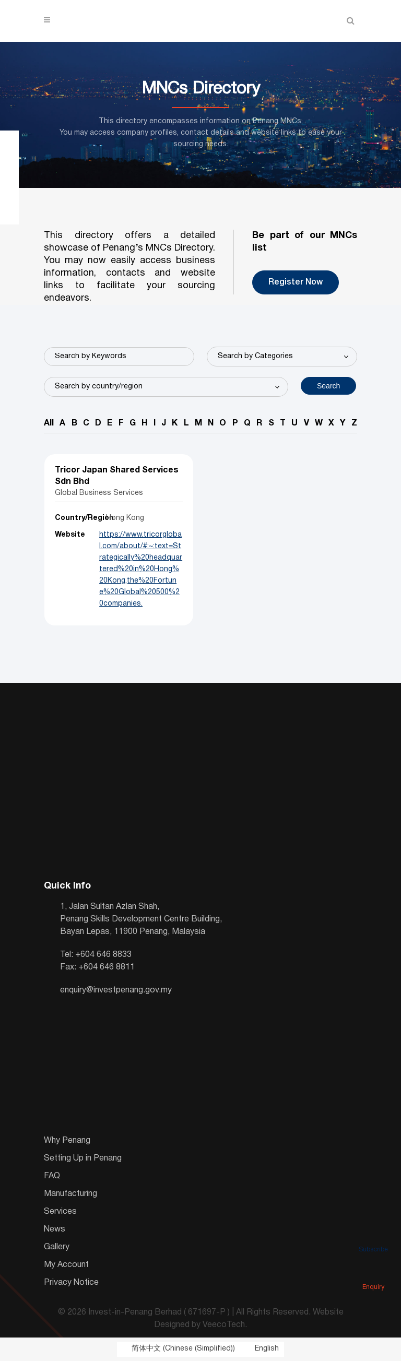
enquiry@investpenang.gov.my (116, 990)
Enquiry (373, 1273)
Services (60, 1211)
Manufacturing (70, 1194)
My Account (66, 1265)
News (54, 1229)
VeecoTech (224, 1325)
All (49, 423)
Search (328, 386)
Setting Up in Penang (83, 1158)
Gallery (56, 1247)
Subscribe (373, 1235)
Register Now (295, 282)
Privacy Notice (71, 1282)
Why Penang (67, 1140)
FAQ (52, 1176)
